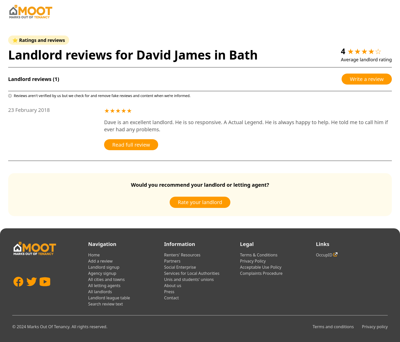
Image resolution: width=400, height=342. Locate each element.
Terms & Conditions (259, 255)
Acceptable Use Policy (260, 267)
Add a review (100, 261)
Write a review (367, 79)
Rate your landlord (200, 202)
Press (169, 291)
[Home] (30, 11)
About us (172, 285)
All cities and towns (106, 279)
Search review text (105, 304)
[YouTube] (45, 289)
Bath (243, 54)
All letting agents (104, 285)
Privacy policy (375, 326)
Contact (171, 298)
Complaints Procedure (261, 273)
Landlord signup (103, 267)
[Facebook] (18, 289)
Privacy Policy (253, 261)
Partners (172, 261)
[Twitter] (32, 289)
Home (94, 255)
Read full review (131, 144)
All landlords (100, 291)
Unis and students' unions (189, 279)
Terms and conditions (333, 326)
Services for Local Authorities (191, 273)
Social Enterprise (180, 267)
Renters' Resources (182, 255)
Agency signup (102, 273)
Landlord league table (109, 298)
